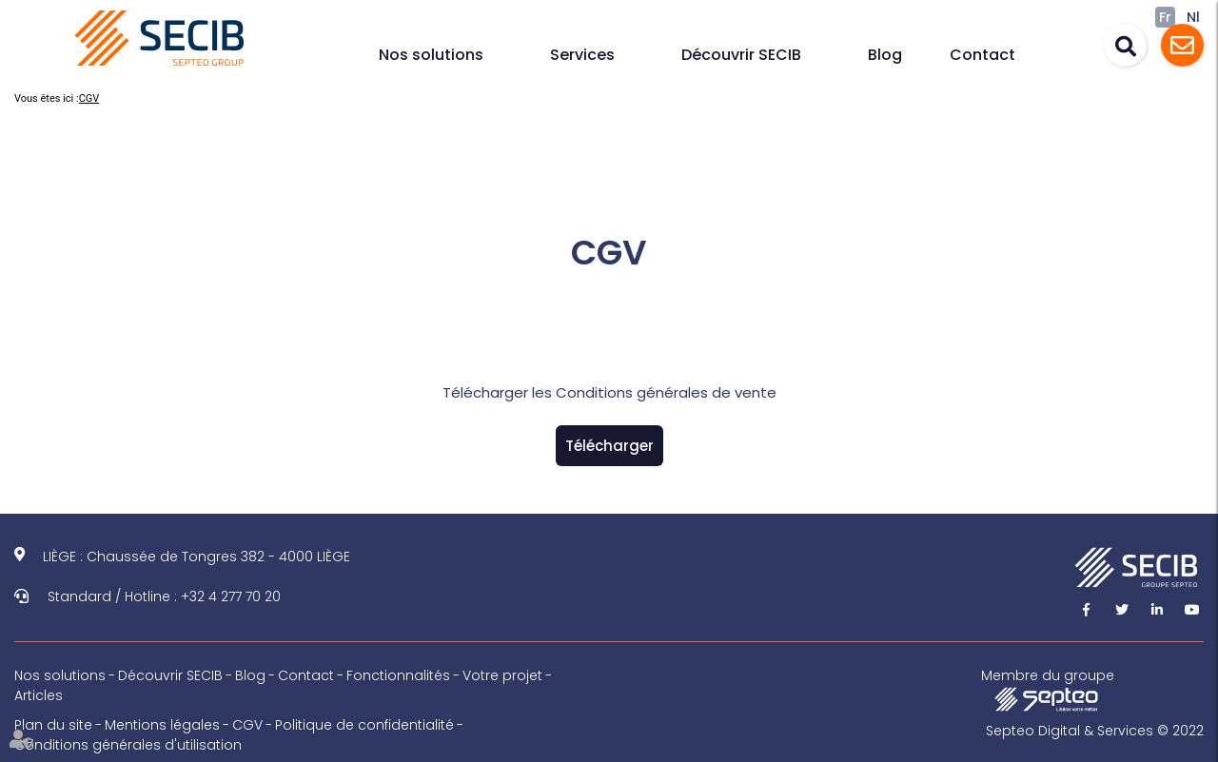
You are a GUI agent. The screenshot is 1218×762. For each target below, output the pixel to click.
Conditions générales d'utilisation (128, 744)
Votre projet (502, 675)
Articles (38, 695)
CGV (89, 98)
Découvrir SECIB (741, 55)
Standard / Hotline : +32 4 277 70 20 (164, 596)
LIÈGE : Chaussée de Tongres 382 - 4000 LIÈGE (196, 556)
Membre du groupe (1047, 689)
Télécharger (609, 446)
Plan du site (53, 724)
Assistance (1182, 45)
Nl (1193, 17)
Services (582, 55)
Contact (982, 55)
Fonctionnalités (398, 675)
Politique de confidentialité (364, 724)
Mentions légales (162, 724)
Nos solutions (431, 55)
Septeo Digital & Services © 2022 (1095, 730)
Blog (885, 55)
